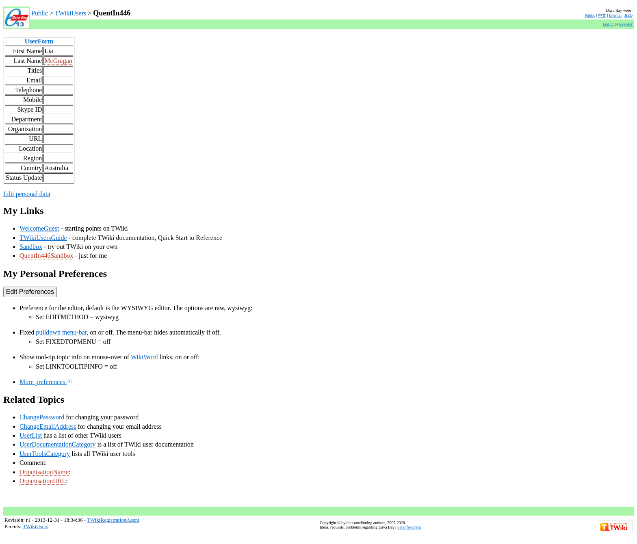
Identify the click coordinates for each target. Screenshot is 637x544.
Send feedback (409, 527)
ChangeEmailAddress (48, 426)
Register (626, 24)
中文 (602, 15)
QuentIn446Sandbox (46, 255)
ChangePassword (42, 417)
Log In (607, 24)
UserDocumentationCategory (58, 444)
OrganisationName (44, 471)
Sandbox (31, 246)
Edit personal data (26, 193)
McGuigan (58, 60)
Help (628, 15)
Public (39, 13)
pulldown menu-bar (61, 332)
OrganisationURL (43, 480)
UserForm (39, 41)
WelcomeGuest (39, 228)
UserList (31, 435)
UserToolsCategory (45, 453)
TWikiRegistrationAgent (113, 520)
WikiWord (144, 357)
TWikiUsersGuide (43, 237)
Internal (615, 15)
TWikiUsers (71, 13)
